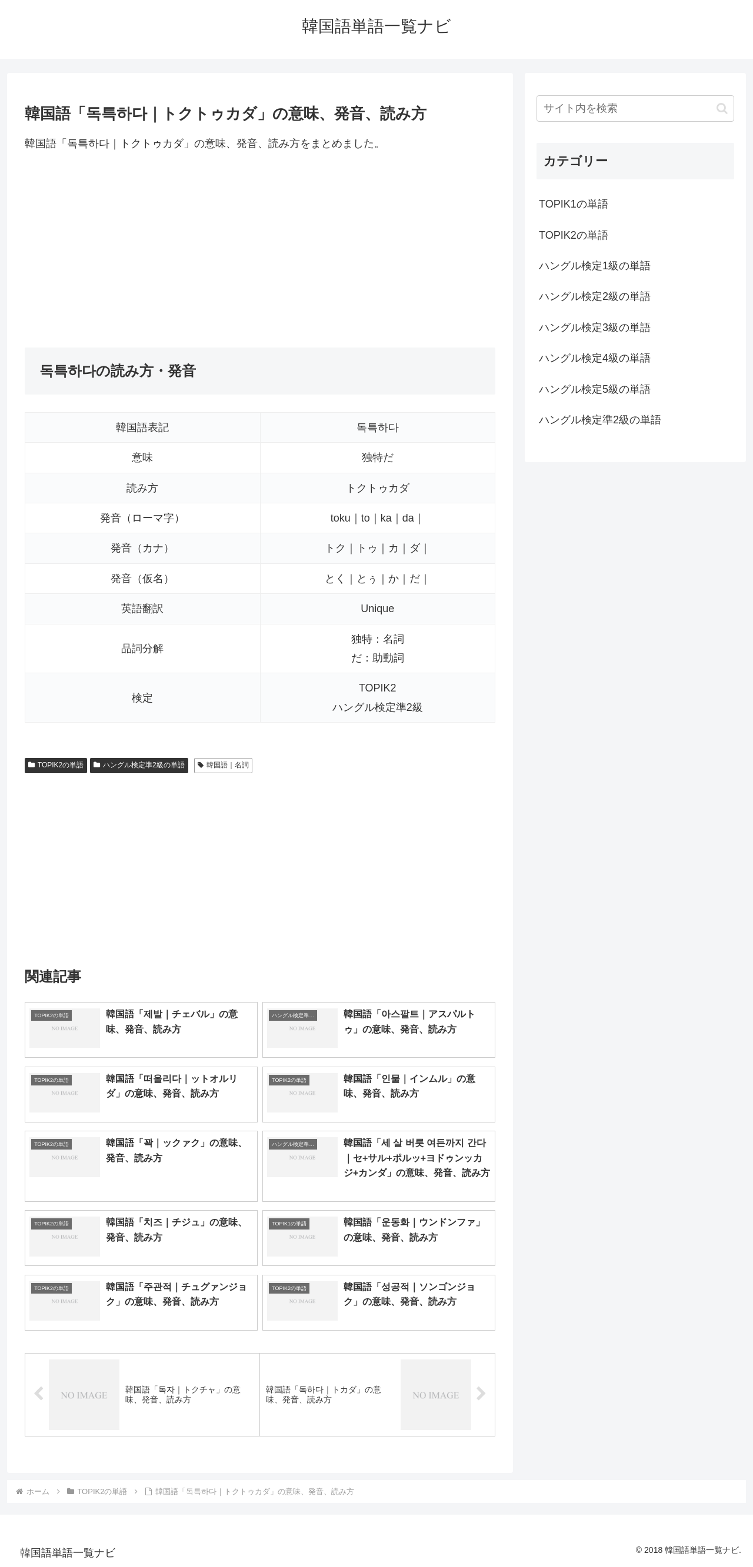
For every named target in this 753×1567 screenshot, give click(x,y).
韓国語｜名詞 (223, 765)
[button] (722, 108)
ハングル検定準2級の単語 (139, 765)
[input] (635, 108)
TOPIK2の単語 (56, 765)
